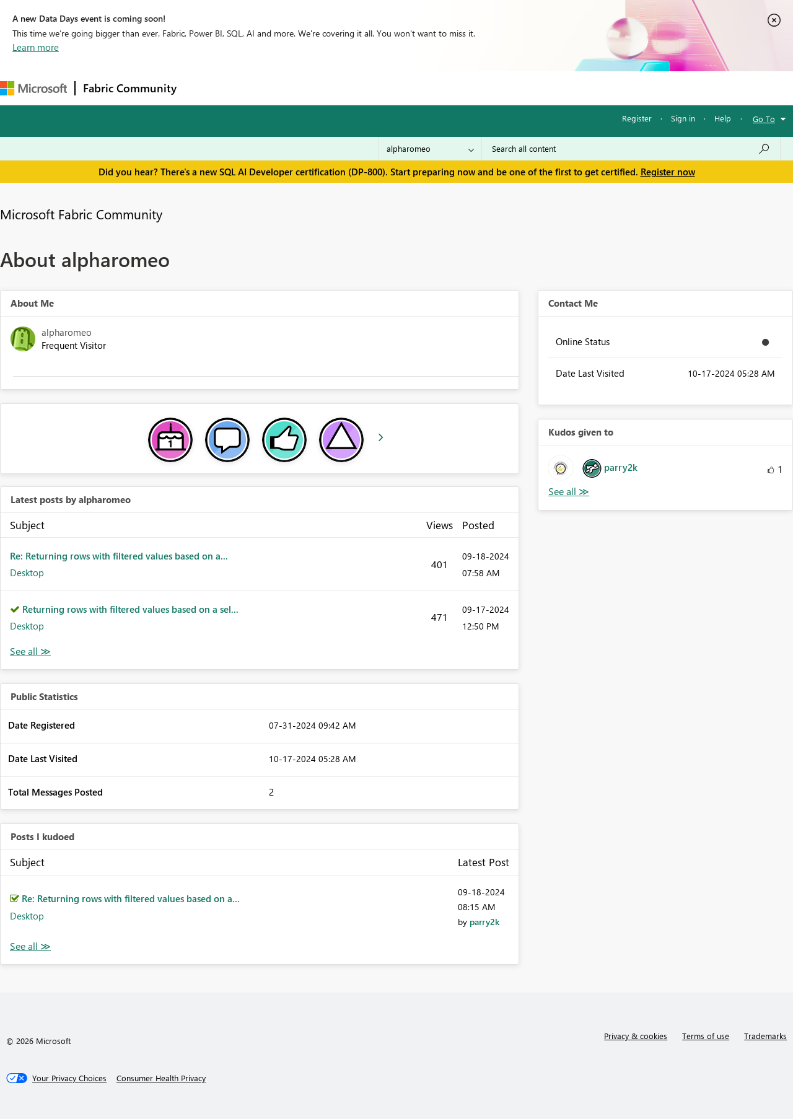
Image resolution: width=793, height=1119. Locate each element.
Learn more (35, 47)
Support (520, 87)
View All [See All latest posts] (30, 651)
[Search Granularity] (430, 148)
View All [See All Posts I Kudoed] (30, 946)
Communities (365, 87)
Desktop (27, 572)
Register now (668, 171)
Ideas (310, 87)
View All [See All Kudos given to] (568, 492)
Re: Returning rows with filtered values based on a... (119, 556)
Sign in (683, 118)
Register (637, 118)
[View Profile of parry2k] (484, 922)
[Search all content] (631, 148)
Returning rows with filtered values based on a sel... (130, 609)
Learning (468, 87)
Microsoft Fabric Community (81, 213)
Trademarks (765, 1035)
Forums (204, 87)
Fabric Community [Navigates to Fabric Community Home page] (130, 88)
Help (722, 118)
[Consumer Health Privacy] (161, 1078)
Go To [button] (764, 118)
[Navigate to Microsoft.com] (33, 88)
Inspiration (259, 87)
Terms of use (705, 1035)
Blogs (421, 87)
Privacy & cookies (635, 1035)
